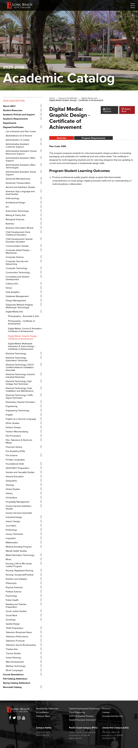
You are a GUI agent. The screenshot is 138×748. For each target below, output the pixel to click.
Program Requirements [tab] (93, 138)
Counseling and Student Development (17, 278)
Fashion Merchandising (17, 431)
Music (8, 559)
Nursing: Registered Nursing (19, 570)
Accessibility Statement (47, 708)
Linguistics (11, 538)
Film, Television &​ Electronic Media (19, 441)
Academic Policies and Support (19, 114)
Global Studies (13, 489)
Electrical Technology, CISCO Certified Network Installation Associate (20, 367)
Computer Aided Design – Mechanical (18, 251)
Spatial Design (13, 623)
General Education (15, 476)
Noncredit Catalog (12, 687)
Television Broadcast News (19, 632)
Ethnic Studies (12, 423)
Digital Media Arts (14, 311)
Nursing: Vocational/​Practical (19, 574)
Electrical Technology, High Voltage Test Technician (19, 382)
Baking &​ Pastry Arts (16, 215)
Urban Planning (13, 657)
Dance (9, 287)
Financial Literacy (14, 447)
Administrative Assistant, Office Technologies (20, 166)
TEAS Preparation (14, 628)
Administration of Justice (17, 139)
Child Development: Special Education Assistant (19, 240)
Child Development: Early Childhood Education (18, 233)
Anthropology (12, 198)
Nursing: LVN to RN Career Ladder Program (19, 564)
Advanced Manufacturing (18, 178)
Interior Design (13, 521)
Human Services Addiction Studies (18, 507)
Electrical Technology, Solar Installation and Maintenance (19, 389)
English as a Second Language (21, 419)
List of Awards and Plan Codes (21, 131)
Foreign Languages (15, 459)
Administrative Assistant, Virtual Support (21, 173)
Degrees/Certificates (68, 98)
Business (10, 223)
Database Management (17, 296)
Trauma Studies (13, 653)
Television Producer (15, 640)
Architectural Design (15, 202)
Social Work (11, 615)
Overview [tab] (61, 138)
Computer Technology (16, 268)
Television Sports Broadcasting (21, 645)
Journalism (11, 525)
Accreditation (42, 712)
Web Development (15, 661)
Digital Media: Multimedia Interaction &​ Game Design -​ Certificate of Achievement (22, 346)
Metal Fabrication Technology (20, 555)
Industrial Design (14, 517)
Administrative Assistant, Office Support (20, 159)
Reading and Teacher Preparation (16, 605)
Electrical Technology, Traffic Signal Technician (19, 396)
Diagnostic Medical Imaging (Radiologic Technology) (19, 306)
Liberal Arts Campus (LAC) (115, 727)
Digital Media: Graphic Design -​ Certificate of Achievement (23, 337)
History (9, 493)
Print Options (107, 110)
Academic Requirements (15, 118)
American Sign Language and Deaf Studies (20, 192)
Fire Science (11, 455)
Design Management (16, 300)
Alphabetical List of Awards (19, 135)
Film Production (13, 435)
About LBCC (9, 106)
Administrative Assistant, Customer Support (17, 145)
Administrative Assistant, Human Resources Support (21, 152)
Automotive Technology (17, 211)
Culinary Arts (12, 283)
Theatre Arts (12, 649)
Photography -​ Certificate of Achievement (21, 322)
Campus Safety (44, 727)
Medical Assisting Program (19, 546)
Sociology (10, 619)
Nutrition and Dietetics (16, 579)
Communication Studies (17, 246)
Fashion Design (13, 427)
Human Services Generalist (19, 513)
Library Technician (14, 534)
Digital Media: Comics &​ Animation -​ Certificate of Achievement (25, 329)
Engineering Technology (17, 410)
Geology (10, 485)
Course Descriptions (13, 674)
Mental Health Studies (16, 551)
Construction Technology (18, 272)
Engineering (11, 406)
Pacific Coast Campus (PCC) (83, 727)
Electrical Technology (16, 353)
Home (52, 98)
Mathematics (12, 542)
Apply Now (126, 110)
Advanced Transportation (18, 183)
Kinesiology (11, 529)
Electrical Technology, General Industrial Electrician (20, 375)
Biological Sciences (15, 219)
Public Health (12, 600)
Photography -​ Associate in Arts (23, 316)
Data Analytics (13, 292)
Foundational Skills (15, 463)
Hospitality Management (17, 501)
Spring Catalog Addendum (16, 683)
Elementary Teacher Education (20, 402)
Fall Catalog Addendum (15, 678)
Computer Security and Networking (17, 262)
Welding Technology (15, 666)
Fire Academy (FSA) (15, 451)
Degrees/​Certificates (13, 127)
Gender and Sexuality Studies (20, 472)
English (9, 414)
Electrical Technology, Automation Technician (17, 359)
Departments (9, 123)
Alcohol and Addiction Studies (20, 187)
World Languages (14, 670)
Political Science (13, 591)
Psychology (11, 595)
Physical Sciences (14, 587)
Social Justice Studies (16, 611)
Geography (11, 480)
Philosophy (11, 583)
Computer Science (15, 257)
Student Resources (12, 110)
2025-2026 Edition (13, 100)
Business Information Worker (20, 227)
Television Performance (17, 636)
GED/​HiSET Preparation (17, 468)
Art (7, 206)
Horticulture (11, 497)
